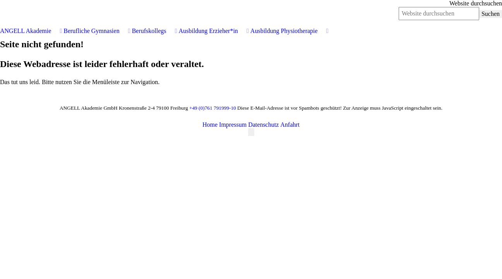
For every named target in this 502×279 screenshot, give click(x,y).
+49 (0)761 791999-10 (212, 108)
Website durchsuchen (475, 3)
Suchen (490, 13)
